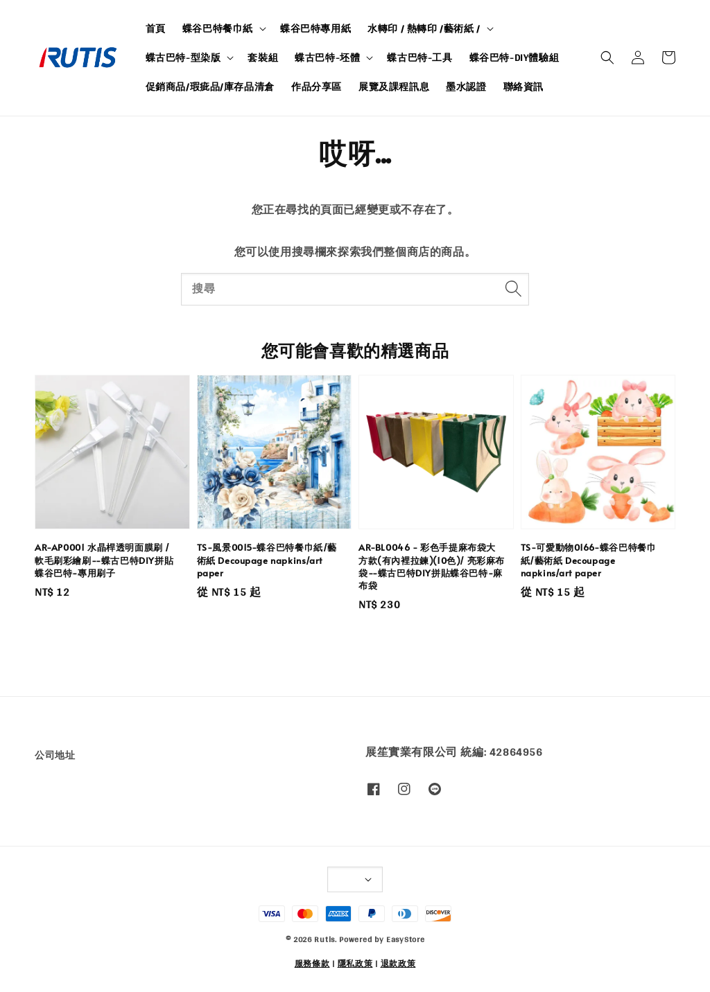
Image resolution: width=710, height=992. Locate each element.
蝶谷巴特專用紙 (315, 28)
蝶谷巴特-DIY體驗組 (514, 57)
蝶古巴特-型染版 (183, 57)
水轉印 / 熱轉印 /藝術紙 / (423, 28)
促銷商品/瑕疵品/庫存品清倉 (210, 87)
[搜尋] (513, 289)
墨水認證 (466, 87)
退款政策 (398, 963)
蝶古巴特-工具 (419, 57)
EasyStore (405, 939)
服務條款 (312, 963)
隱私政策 (355, 963)
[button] (607, 57)
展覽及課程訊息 (393, 87)
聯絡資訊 (523, 87)
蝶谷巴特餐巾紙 (217, 28)
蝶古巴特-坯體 (327, 57)
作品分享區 (316, 87)
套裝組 (263, 57)
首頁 (156, 28)
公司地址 (55, 756)
